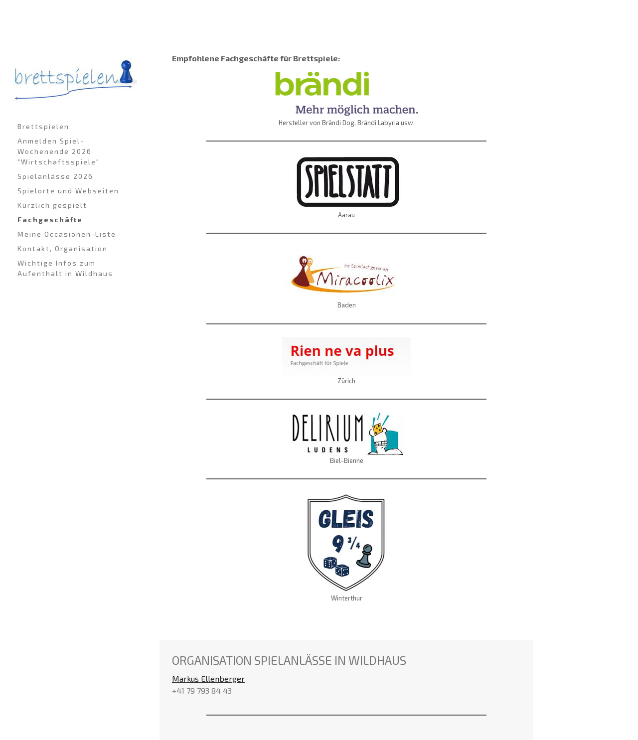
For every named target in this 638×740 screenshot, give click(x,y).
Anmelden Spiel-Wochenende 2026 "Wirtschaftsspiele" (58, 151)
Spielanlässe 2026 (55, 176)
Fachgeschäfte (50, 219)
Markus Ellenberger (208, 678)
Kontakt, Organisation (62, 248)
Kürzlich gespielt (52, 205)
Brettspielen (43, 126)
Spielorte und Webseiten (68, 190)
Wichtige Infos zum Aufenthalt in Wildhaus (65, 268)
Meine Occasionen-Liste (66, 234)
